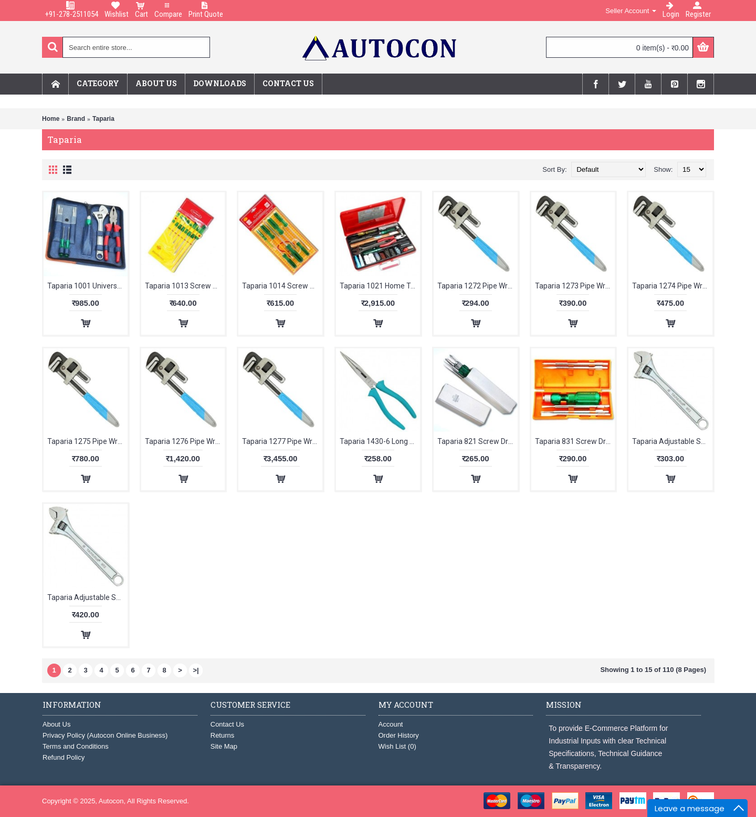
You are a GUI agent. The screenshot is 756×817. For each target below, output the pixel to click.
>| (195, 670)
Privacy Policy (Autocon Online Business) (105, 735)
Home (50, 118)
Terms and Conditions (76, 746)
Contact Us (227, 724)
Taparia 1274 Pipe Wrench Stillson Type (672, 286)
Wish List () (397, 746)
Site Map (224, 746)
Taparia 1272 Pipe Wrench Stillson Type (477, 286)
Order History (399, 735)
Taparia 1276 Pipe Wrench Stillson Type (185, 441)
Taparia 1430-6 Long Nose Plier (380, 441)
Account (391, 724)
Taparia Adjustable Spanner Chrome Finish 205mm (672, 441)
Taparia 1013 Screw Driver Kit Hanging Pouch (185, 286)
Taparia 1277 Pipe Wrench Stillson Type (282, 441)
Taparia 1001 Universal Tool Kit (87, 286)
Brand (76, 118)
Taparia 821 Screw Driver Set (477, 441)
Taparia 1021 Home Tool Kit (380, 286)
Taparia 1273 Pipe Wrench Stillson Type (575, 286)
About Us (56, 724)
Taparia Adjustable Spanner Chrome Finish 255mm (87, 597)
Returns (223, 735)
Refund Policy (64, 757)
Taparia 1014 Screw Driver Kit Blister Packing (282, 286)
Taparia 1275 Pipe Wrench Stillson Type (87, 441)
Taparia (103, 118)
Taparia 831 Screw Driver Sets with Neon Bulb (575, 441)
